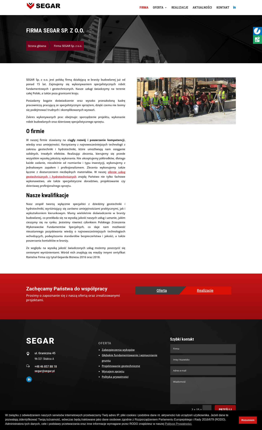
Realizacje (205, 290)
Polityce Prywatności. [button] (178, 423)
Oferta (162, 290)
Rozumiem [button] (247, 420)
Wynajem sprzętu (113, 371)
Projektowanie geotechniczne (121, 366)
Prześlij (225, 409)
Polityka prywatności (115, 376)
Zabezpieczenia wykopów (118, 350)
